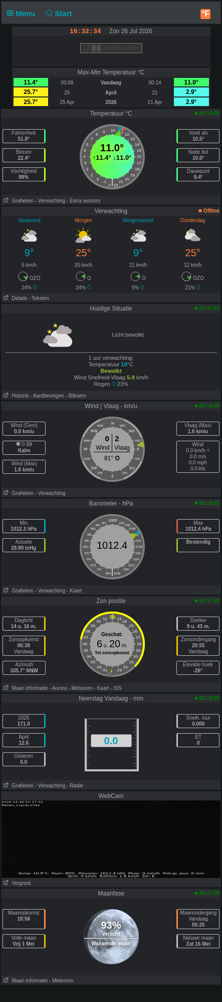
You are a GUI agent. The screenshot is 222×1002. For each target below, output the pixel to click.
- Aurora (58, 688)
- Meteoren (80, 688)
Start (58, 13)
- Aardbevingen (47, 395)
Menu (23, 13)
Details (14, 298)
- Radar (75, 785)
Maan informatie (25, 688)
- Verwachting (50, 201)
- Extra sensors (83, 201)
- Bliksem (75, 395)
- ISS (115, 688)
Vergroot (16, 883)
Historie (15, 395)
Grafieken (18, 201)
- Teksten (39, 298)
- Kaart (74, 590)
